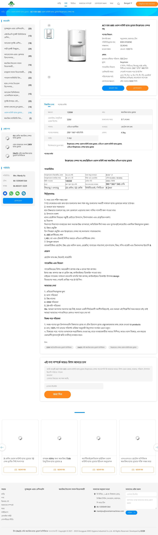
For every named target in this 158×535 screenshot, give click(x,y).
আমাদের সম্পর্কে (7, 505)
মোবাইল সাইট (6, 516)
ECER (143, 531)
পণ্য (2, 498)
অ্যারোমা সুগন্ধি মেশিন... (18, 43)
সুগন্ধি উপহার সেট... (18, 101)
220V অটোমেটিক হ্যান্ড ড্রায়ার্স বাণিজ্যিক (58, 347)
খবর (3, 509)
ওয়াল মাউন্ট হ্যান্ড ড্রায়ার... (18, 112)
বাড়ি (3, 494)
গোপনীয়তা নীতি (7, 519)
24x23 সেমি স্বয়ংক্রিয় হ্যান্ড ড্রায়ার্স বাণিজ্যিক (22, 154)
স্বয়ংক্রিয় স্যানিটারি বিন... (18, 118)
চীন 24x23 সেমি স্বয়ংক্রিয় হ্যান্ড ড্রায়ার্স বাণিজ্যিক (30, 531)
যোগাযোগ (18, 201)
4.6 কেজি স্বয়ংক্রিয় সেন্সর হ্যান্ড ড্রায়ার (22, 137)
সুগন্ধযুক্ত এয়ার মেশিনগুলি (34, 489)
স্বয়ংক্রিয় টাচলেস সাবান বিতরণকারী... (18, 64)
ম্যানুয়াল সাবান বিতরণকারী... (18, 72)
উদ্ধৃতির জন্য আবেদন (147, 4)
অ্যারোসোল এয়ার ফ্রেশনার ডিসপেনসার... (18, 56)
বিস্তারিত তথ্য (49, 104)
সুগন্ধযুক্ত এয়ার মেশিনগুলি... (18, 28)
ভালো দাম (113, 88)
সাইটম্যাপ (4, 512)
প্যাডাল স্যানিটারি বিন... (18, 78)
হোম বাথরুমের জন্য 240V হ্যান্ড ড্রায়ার (22, 146)
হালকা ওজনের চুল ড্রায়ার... (18, 107)
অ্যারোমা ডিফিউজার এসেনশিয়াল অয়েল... (18, 93)
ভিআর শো (5, 501)
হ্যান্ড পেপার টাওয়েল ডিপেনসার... (18, 85)
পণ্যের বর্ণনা (62, 104)
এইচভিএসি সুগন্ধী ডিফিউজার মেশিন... (18, 35)
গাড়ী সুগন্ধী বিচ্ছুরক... (18, 49)
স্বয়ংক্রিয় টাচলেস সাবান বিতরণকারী (72, 489)
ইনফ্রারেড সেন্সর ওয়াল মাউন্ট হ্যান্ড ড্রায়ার (123, 347)
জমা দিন (57, 394)
